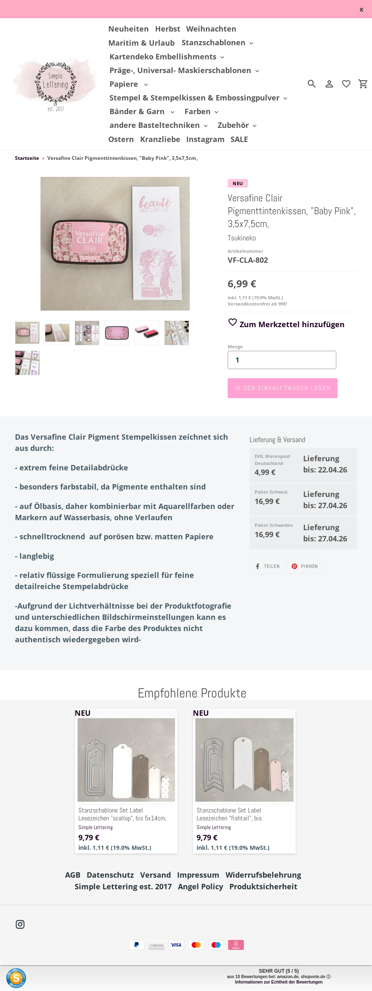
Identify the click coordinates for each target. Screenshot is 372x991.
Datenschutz (110, 875)
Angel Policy (200, 886)
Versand (155, 875)
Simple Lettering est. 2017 (123, 886)
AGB (72, 875)
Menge (235, 346)
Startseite (27, 157)
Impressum (198, 875)
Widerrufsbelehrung (263, 875)
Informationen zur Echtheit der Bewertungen (279, 982)
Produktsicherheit (263, 886)
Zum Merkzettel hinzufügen (286, 324)
